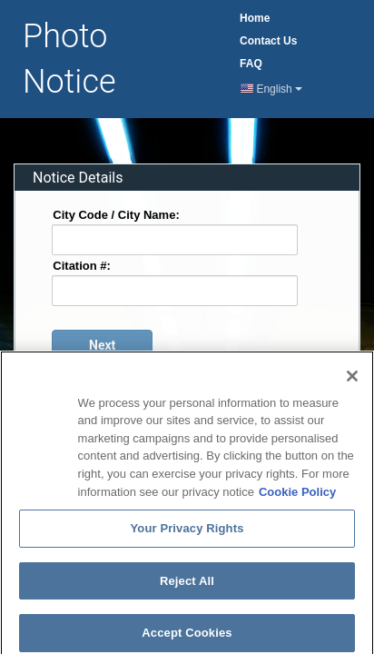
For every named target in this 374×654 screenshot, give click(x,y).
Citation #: (82, 265)
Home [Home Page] (255, 18)
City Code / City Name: (116, 214)
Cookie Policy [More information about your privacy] (297, 501)
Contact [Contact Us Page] (268, 41)
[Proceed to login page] (102, 345)
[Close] (352, 386)
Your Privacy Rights (186, 538)
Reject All (187, 590)
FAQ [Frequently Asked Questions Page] (251, 63)
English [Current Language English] (271, 89)
